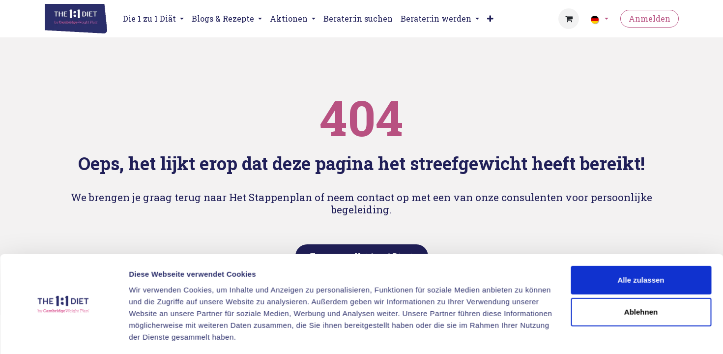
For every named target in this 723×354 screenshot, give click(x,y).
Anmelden (649, 18)
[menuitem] (358, 18)
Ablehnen (641, 282)
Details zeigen (153, 334)
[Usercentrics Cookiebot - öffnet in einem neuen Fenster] (64, 334)
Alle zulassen (640, 250)
